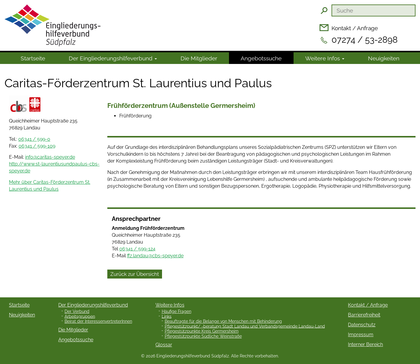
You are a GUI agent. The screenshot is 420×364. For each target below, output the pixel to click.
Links (167, 316)
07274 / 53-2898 (365, 40)
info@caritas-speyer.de (50, 157)
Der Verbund (77, 311)
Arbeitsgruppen (80, 316)
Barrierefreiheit (364, 315)
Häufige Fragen (176, 311)
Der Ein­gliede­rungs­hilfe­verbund (113, 58)
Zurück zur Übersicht (134, 274)
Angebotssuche (261, 58)
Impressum (360, 334)
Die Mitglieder (199, 58)
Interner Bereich (365, 344)
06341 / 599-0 (34, 139)
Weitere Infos (324, 58)
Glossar (163, 345)
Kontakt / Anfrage (355, 28)
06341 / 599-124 (137, 249)
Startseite (33, 58)
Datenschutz (361, 325)
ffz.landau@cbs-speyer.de (155, 256)
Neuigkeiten (383, 58)
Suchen (324, 10)
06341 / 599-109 (37, 146)
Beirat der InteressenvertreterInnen (98, 321)
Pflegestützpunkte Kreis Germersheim (202, 331)
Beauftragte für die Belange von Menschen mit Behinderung (223, 321)
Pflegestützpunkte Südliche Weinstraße (203, 336)
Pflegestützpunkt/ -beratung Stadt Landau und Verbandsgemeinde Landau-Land (245, 326)
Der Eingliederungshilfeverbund (93, 305)
